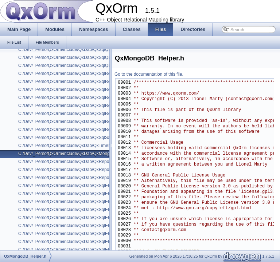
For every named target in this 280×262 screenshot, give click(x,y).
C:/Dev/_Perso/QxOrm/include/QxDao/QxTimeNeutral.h (72, 145)
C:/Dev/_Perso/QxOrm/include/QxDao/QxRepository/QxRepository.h (84, 169)
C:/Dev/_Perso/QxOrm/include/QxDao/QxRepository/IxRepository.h (83, 161)
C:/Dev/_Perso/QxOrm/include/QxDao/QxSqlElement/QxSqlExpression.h (88, 225)
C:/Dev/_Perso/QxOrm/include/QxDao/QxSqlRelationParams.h (79, 129)
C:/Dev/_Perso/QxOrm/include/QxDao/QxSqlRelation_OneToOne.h (83, 105)
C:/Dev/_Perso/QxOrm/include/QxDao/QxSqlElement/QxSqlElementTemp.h (91, 209)
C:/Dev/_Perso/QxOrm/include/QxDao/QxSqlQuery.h (69, 49)
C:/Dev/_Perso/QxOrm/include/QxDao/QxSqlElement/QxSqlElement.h (86, 201)
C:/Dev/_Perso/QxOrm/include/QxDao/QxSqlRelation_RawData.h (81, 113)
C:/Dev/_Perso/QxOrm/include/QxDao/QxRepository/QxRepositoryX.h (86, 177)
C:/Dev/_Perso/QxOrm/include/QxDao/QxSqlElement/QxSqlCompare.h (87, 193)
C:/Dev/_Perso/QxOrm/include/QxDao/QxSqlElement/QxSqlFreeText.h (86, 233)
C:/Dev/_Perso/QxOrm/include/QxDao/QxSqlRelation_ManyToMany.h (85, 81)
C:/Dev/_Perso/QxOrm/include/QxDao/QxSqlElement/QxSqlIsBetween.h (88, 249)
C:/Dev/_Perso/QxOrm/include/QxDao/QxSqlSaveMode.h (73, 137)
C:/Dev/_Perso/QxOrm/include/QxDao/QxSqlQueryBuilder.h (76, 57)
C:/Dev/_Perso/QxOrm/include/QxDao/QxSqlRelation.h (71, 73)
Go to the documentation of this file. (148, 74)
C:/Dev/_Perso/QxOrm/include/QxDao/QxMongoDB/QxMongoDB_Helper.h (90, 153)
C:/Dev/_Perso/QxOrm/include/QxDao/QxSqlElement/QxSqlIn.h (79, 241)
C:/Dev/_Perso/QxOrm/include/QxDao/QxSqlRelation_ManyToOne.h (84, 89)
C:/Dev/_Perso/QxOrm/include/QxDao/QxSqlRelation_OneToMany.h (84, 97)
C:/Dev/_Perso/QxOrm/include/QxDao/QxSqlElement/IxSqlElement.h (85, 185)
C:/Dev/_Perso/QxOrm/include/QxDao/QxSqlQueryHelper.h (75, 65)
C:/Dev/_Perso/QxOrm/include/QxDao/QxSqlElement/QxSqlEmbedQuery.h (90, 217)
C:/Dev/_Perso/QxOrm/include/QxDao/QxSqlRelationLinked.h (77, 121)
